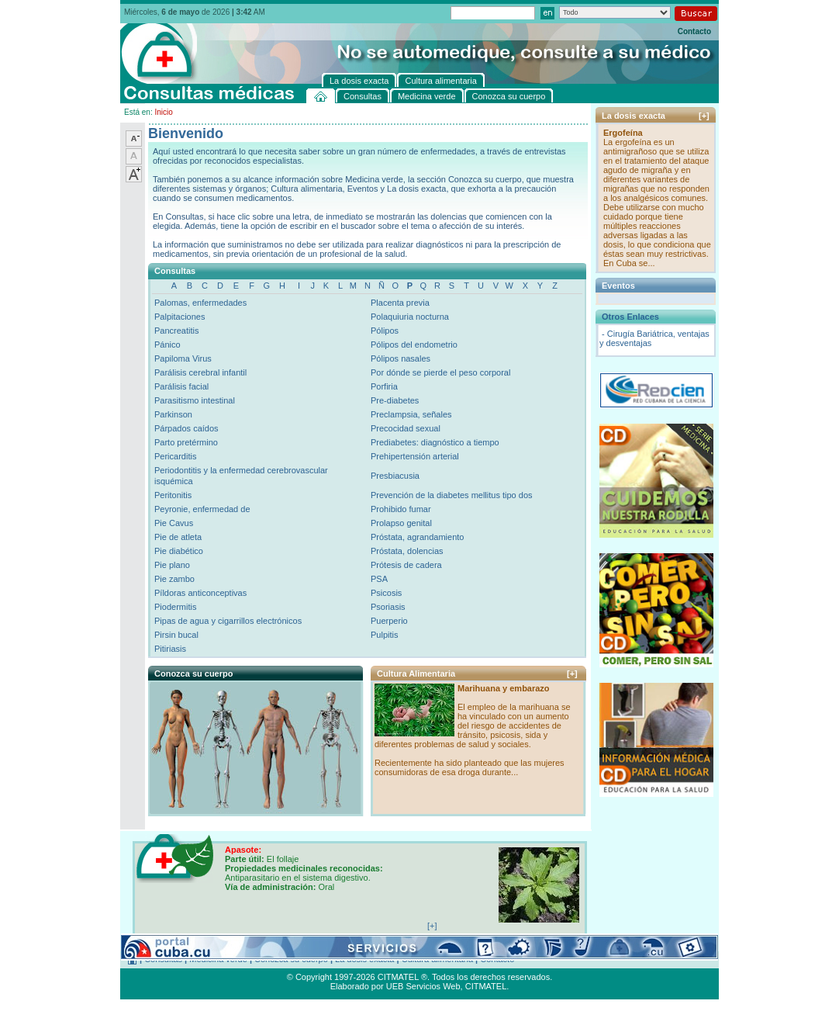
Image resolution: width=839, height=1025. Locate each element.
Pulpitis (384, 634)
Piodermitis (175, 606)
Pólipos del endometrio (414, 344)
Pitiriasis (170, 648)
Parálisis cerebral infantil (200, 372)
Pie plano (172, 565)
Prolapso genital (401, 523)
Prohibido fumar (401, 509)
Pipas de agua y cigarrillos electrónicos (228, 620)
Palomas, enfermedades (200, 302)
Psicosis (386, 592)
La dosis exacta (364, 959)
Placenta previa (400, 302)
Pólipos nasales (400, 358)
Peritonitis (173, 495)
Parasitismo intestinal (194, 400)
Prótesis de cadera (406, 565)
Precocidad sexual (405, 428)
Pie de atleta (178, 537)
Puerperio (389, 620)
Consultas (163, 959)
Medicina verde (218, 959)
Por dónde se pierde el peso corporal (440, 372)
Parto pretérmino (186, 442)
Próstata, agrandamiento (417, 537)
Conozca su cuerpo (291, 959)
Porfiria (384, 386)
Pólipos (385, 330)
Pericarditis (175, 456)
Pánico (167, 344)
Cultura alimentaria (437, 959)
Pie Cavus (173, 523)
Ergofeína (623, 132)
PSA (379, 578)
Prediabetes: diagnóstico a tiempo (435, 442)
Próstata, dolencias (407, 551)
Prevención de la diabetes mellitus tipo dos (452, 495)
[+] (572, 673)
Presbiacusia (395, 475)
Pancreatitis (176, 330)
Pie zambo (174, 578)
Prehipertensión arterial (415, 456)
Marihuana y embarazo (503, 688)
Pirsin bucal (176, 634)
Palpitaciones (179, 316)
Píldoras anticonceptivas (200, 592)
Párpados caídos (186, 428)
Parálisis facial (181, 386)
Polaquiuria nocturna (410, 316)
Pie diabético (178, 551)
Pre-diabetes (395, 400)
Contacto (694, 31)
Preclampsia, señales (411, 414)
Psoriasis (388, 606)
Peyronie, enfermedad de (202, 509)
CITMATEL (486, 986)
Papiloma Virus (183, 358)
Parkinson (173, 414)
